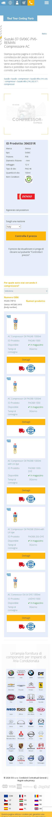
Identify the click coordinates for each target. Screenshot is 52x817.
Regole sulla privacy (26, 780)
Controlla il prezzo (26, 236)
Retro (44, 30)
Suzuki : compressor (20, 78)
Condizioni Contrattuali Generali (33, 777)
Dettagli (26, 359)
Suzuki (7, 78)
